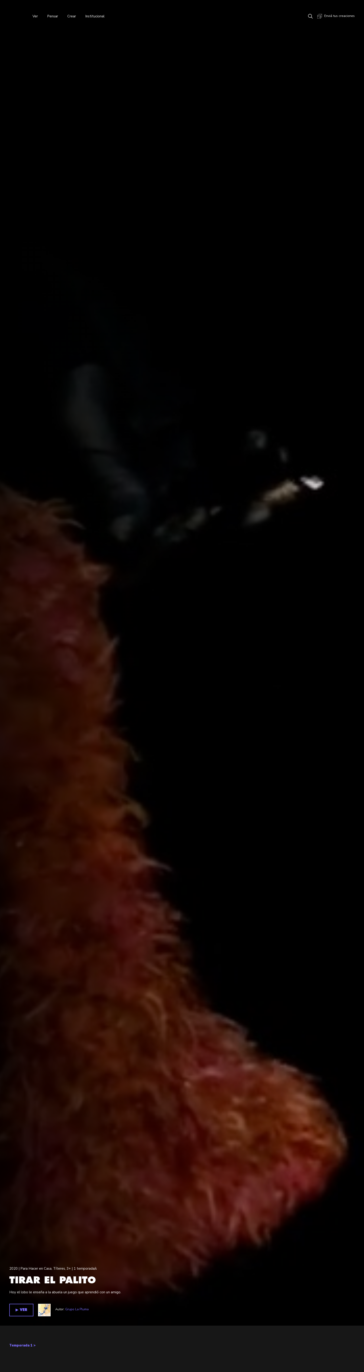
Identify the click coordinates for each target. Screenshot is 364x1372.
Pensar (52, 16)
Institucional (94, 16)
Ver (35, 16)
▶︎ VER (21, 1310)
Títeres (59, 1268)
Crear (71, 16)
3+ (69, 1268)
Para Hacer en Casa (36, 1268)
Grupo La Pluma (77, 1309)
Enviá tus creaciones (336, 16)
